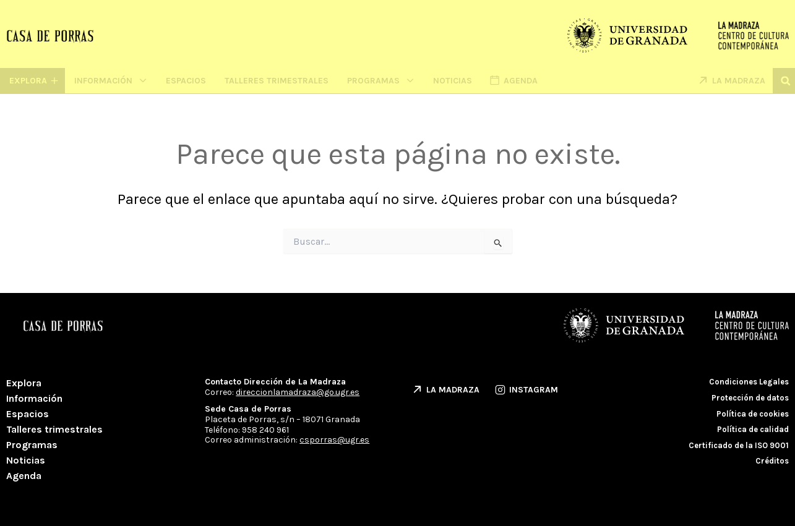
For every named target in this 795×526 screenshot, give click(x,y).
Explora (23, 383)
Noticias (452, 80)
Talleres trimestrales (277, 80)
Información (110, 80)
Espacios (186, 80)
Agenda (23, 475)
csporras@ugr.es (334, 440)
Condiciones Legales (749, 381)
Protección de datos (750, 397)
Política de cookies (752, 413)
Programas (381, 80)
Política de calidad (753, 429)
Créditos (772, 460)
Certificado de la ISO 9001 (739, 445)
